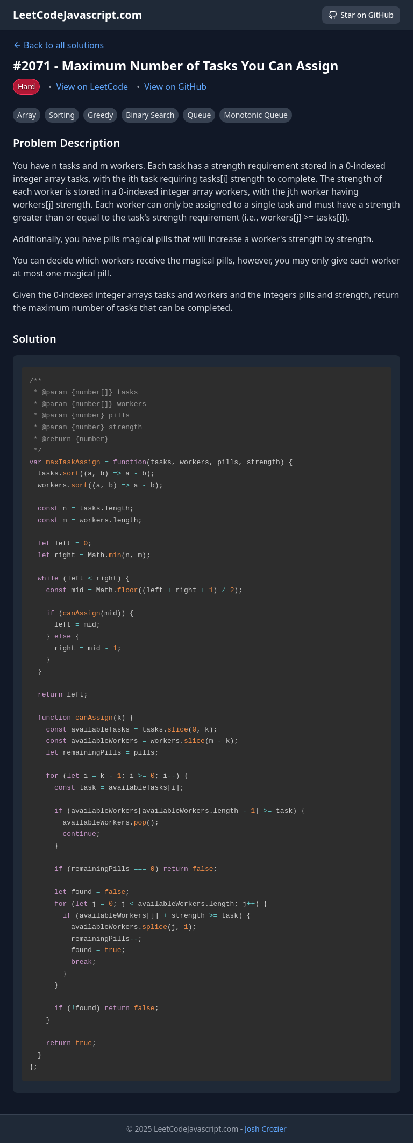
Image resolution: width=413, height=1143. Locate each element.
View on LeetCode (92, 87)
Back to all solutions (58, 45)
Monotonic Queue (255, 115)
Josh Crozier (266, 1129)
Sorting (62, 115)
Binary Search (150, 115)
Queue (199, 115)
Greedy (100, 115)
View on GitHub (175, 87)
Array (26, 115)
